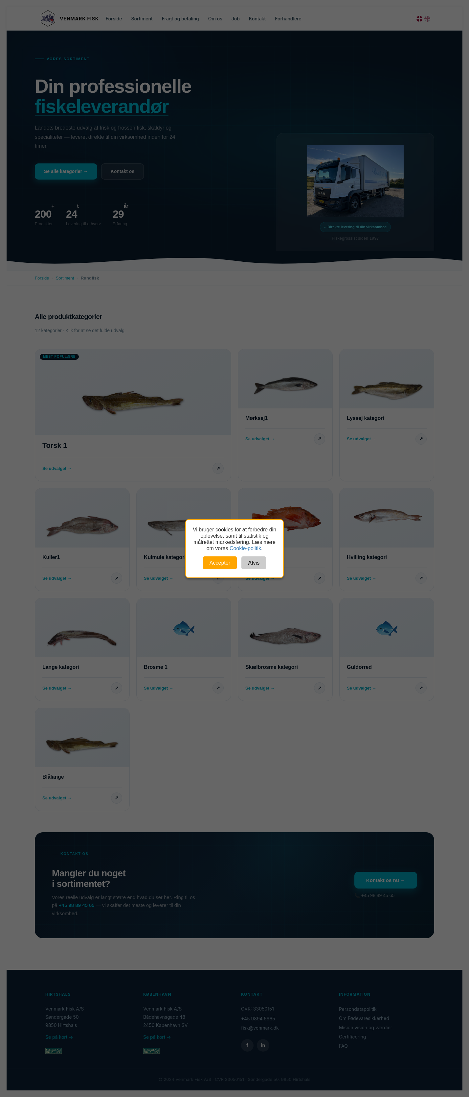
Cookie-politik (245, 548)
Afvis (253, 563)
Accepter (220, 563)
